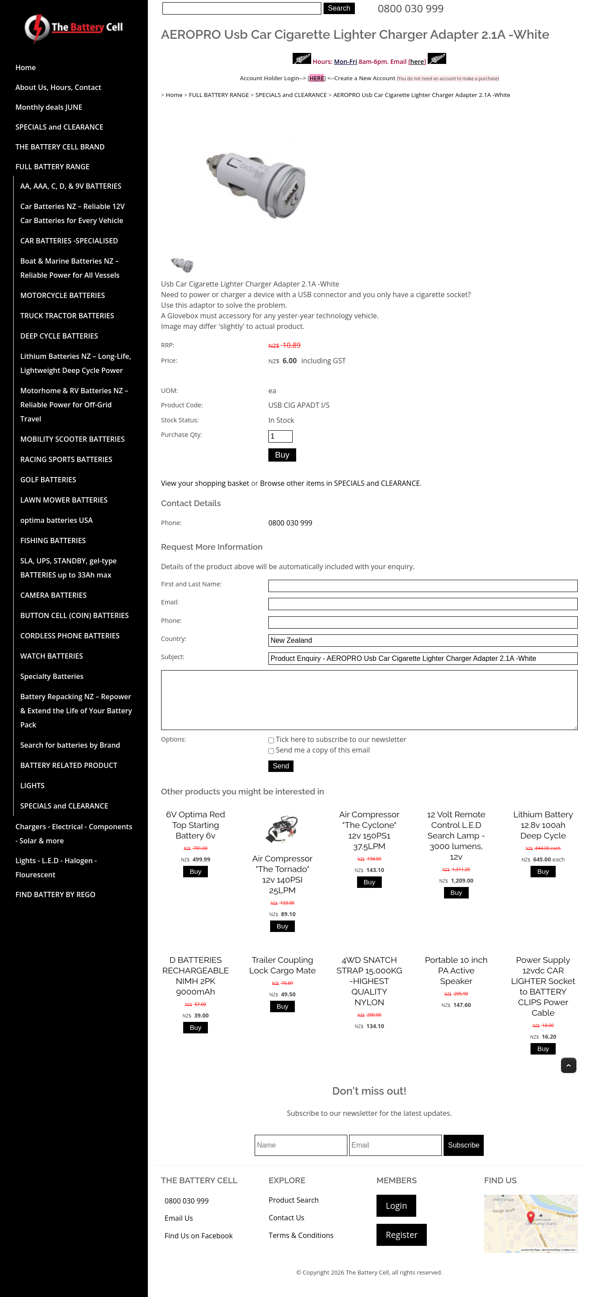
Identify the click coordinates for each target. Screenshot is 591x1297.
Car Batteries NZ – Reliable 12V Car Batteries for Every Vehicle (72, 213)
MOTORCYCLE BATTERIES (62, 295)
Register (402, 1247)
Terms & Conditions (301, 1247)
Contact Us (287, 1230)
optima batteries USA (56, 520)
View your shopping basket (205, 483)
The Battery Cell (367, 1285)
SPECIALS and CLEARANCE (59, 127)
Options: (173, 751)
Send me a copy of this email (319, 762)
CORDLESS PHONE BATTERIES (70, 636)
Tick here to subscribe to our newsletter (337, 752)
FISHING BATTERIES (53, 540)
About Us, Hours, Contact (58, 87)
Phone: (171, 522)
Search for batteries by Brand (70, 745)
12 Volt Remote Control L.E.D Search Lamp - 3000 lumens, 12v (456, 848)
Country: (173, 638)
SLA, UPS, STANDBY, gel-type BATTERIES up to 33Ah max (68, 568)
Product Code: (182, 405)
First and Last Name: (191, 584)
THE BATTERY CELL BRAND (60, 147)
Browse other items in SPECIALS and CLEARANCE (340, 483)
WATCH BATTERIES (51, 656)
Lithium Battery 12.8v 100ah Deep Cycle (543, 837)
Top (568, 1077)
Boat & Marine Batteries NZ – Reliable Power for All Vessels (70, 268)
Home (25, 67)
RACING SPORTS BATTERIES (66, 459)
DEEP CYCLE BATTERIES (59, 336)
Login (396, 1218)
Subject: (172, 656)
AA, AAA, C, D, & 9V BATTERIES (70, 186)
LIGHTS (32, 785)
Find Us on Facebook (199, 1248)
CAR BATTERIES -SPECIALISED (69, 241)
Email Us (179, 1230)
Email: (170, 602)
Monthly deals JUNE (48, 107)
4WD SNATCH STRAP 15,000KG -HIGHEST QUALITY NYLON (370, 993)
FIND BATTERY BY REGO (55, 894)
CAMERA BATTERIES (53, 595)
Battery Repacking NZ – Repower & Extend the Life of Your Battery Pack (76, 711)
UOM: (169, 390)
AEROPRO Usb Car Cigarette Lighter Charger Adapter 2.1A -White (421, 95)
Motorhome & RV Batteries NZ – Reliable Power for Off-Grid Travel (74, 405)
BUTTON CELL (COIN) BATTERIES (74, 615)
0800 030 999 (411, 8)
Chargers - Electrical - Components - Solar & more (73, 834)
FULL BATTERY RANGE (52, 166)
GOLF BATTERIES (48, 480)
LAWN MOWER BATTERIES (64, 500)
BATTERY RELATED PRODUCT (68, 765)
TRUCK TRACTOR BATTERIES (67, 316)
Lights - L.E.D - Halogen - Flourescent (56, 868)
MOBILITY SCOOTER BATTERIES (72, 439)
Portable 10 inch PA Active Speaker (456, 982)
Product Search (294, 1212)
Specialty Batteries (51, 676)
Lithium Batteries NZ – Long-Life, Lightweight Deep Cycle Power (75, 363)
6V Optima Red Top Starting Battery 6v (195, 837)
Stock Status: (180, 420)
